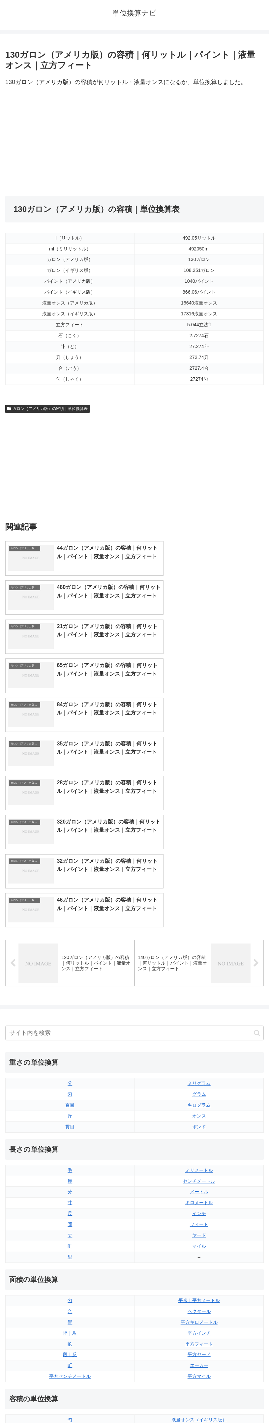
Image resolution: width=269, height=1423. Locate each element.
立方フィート (199, 1273)
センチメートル (199, 1013)
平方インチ (199, 1165)
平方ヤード (199, 1186)
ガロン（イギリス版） (199, 1306)
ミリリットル (70, 1306)
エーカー (199, 1197)
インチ (199, 1045)
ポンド (199, 958)
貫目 (70, 958)
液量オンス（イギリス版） (199, 1252)
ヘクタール (199, 1143)
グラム (199, 926)
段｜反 (70, 1186)
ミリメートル (199, 1002)
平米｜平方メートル (199, 1132)
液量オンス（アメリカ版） (199, 1262)
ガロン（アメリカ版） (199, 1317)
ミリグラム (199, 915)
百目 (70, 937)
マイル (199, 1078)
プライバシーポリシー (200, 1402)
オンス (199, 948)
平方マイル (199, 1208)
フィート (199, 1056)
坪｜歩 (70, 1165)
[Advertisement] (70, 142)
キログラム (199, 937)
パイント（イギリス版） (199, 1284)
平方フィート (199, 1175)
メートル (199, 1024)
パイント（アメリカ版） (199, 1295)
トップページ (68, 1402)
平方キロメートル (199, 1154)
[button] (257, 865)
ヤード (199, 1067)
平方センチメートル (70, 1208)
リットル (70, 1317)
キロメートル (199, 1034)
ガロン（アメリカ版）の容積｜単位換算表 (47, 408)
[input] (134, 865)
